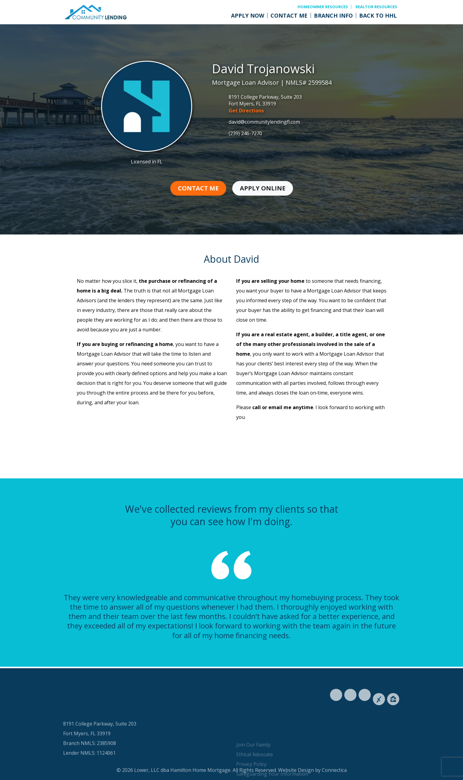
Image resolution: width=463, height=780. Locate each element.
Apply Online (262, 188)
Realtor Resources (376, 7)
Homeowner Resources (323, 7)
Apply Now (247, 15)
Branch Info (333, 15)
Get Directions (246, 110)
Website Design (296, 776)
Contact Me (289, 15)
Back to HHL (378, 15)
